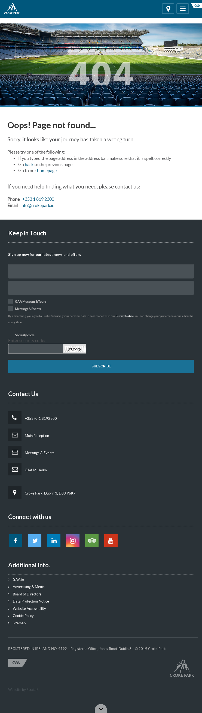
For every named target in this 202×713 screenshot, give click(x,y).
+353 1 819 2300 (38, 199)
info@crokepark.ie (37, 205)
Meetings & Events (31, 452)
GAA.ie (16, 579)
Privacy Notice (125, 315)
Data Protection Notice (28, 601)
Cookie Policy (21, 616)
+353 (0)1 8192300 (32, 417)
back (29, 164)
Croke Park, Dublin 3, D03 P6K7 (42, 492)
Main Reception (28, 435)
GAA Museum (27, 469)
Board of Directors (24, 594)
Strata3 (33, 690)
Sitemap (17, 623)
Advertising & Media (26, 587)
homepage (47, 170)
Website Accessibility (27, 609)
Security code (24, 335)
